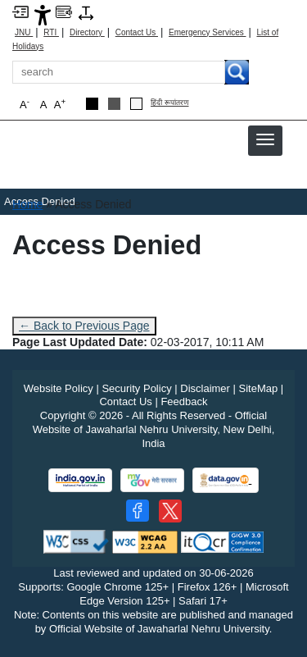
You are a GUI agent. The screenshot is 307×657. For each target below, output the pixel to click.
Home (27, 204)
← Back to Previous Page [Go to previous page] (84, 325)
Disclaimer (205, 388)
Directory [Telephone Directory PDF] (87, 32)
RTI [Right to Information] (51, 32)
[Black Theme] (92, 104)
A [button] (59, 104)
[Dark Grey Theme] (114, 104)
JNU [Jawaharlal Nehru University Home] (24, 32)
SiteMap (258, 388)
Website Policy (58, 388)
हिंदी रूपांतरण (170, 103)
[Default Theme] (136, 104)
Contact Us (136, 32)
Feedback (183, 401)
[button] (265, 139)
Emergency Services (207, 32)
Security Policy (136, 388)
